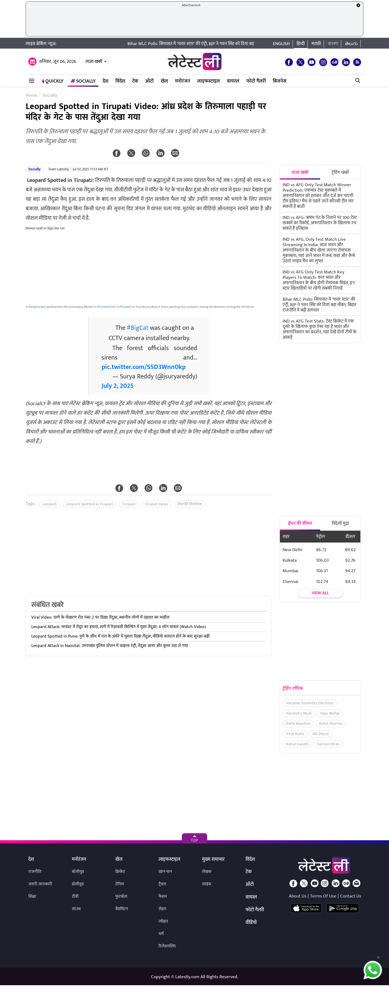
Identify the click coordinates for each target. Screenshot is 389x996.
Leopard (50, 504)
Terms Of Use (323, 896)
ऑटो (149, 81)
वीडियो (251, 923)
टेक (135, 81)
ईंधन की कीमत (300, 523)
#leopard (34, 306)
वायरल (233, 81)
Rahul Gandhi (297, 744)
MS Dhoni (321, 734)
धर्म (161, 933)
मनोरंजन (182, 81)
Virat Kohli (295, 734)
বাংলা (333, 44)
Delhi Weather (298, 723)
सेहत (162, 909)
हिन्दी (301, 44)
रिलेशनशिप (167, 946)
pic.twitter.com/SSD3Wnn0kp (144, 367)
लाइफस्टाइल (208, 81)
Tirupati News (156, 504)
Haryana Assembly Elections (309, 703)
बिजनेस (279, 81)
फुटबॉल (121, 896)
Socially (83, 81)
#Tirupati (125, 306)
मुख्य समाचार (213, 859)
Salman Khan (328, 744)
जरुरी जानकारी (40, 884)
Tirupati (128, 504)
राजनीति (34, 871)
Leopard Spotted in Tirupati (89, 504)
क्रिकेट (120, 871)
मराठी (316, 44)
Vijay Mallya (330, 713)
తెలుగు (351, 44)
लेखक (207, 871)
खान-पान (165, 871)
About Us (297, 896)
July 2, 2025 (118, 386)
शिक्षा (32, 896)
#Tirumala (103, 306)
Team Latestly (58, 169)
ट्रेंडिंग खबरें (340, 172)
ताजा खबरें (93, 61)
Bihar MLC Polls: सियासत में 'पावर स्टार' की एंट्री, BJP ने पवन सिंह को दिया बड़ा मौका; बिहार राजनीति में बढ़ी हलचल (230, 44)
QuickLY (52, 81)
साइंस (206, 884)
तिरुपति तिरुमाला (190, 504)
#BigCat (138, 328)
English (281, 44)
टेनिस (119, 884)
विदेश (120, 81)
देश (105, 81)
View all (320, 593)
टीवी (75, 896)
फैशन (163, 896)
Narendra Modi (299, 713)
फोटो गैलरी (256, 81)
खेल (164, 81)
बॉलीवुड (78, 871)
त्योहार (163, 921)
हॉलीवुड (78, 884)
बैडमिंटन (121, 909)
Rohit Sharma (331, 723)
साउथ (76, 909)
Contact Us (350, 896)
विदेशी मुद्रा (340, 523)
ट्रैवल (162, 884)
